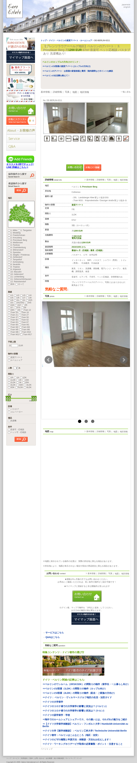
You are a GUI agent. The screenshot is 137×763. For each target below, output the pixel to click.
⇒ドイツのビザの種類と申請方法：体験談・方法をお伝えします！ (77, 739)
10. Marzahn (15, 272)
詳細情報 (57, 92)
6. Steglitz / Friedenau (19, 255)
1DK (23, 377)
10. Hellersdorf (15, 274)
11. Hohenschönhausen (19, 279)
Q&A (31, 758)
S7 (10, 307)
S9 (17, 310)
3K (19, 382)
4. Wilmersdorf (15, 250)
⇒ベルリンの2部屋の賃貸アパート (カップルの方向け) (66, 66)
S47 (18, 305)
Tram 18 (24, 312)
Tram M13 (13, 334)
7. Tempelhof (15, 259)
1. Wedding (14, 233)
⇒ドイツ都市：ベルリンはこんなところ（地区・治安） (71, 735)
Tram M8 (13, 332)
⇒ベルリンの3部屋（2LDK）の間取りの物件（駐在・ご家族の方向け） (79, 693)
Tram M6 (24, 329)
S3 (10, 303)
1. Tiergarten (25, 230)
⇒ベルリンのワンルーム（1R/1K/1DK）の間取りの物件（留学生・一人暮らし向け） (86, 684)
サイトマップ (70, 758)
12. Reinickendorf (17, 281)
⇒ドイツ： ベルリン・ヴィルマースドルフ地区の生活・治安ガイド (77, 697)
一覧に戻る (126, 92)
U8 (28, 298)
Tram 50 (24, 317)
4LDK (27, 385)
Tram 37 (13, 317)
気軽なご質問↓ (57, 289)
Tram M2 (13, 327)
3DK (26, 382)
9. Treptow (14, 267)
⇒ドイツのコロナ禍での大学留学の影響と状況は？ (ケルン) (73, 710)
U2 (16, 295)
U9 (10, 300)
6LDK (27, 387)
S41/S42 (19, 303)
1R (10, 377)
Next (124, 360)
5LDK (19, 387)
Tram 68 (13, 325)
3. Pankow (14, 245)
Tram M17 (26, 334)
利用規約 (24, 758)
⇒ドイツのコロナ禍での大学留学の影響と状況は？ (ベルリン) (74, 706)
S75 (17, 307)
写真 (67, 92)
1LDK (12, 380)
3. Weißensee (15, 242)
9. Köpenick (14, 269)
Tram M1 (24, 325)
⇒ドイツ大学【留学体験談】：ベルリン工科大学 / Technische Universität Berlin (85, 730)
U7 (22, 298)
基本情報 (45, 92)
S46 (11, 305)
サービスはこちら (54, 632)
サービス (16, 758)
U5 (10, 298)
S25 (29, 300)
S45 (28, 303)
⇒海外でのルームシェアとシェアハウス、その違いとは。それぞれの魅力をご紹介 (85, 719)
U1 (10, 295)
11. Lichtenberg (16, 277)
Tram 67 (24, 322)
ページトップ (46, 749)
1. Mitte (12, 230)
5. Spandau (14, 252)
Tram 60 (13, 320)
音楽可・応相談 (16, 429)
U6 (16, 298)
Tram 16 (13, 312)
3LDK (12, 385)
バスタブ (13, 409)
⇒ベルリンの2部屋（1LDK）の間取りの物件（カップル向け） (75, 688)
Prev (48, 360)
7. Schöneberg (15, 262)
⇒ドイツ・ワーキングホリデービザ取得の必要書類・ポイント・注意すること (83, 744)
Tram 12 (26, 310)
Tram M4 (24, 327)
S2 (22, 300)
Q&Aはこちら (52, 637)
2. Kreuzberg (15, 238)
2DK (26, 380)
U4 (28, 295)
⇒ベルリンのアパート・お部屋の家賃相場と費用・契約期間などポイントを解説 (77, 71)
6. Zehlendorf (15, 257)
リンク (79, 758)
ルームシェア (15, 360)
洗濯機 (12, 421)
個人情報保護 (59, 758)
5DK (11, 387)
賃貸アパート (15, 357)
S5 (24, 305)
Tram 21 (13, 315)
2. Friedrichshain (16, 235)
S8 (23, 307)
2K (19, 380)
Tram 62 (24, 320)
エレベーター (15, 412)
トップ (8, 758)
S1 (16, 300)
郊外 (11, 284)
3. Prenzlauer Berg (17, 240)
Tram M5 (13, 329)
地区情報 (84, 92)
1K (16, 377)
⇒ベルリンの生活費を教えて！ (56, 75)
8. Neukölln (14, 264)
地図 (74, 92)
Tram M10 (25, 332)
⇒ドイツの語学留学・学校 (56, 715)
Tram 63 (13, 322)
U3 (22, 295)
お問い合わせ (39, 758)
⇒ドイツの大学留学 (53, 701)
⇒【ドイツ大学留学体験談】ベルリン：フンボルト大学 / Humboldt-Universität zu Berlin (85, 725)
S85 (11, 310)
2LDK (12, 382)
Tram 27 (24, 315)
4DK (20, 385)
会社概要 (49, 758)
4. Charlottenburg (17, 247)
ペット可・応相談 (17, 432)
